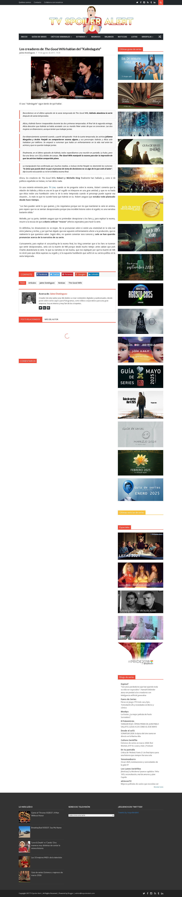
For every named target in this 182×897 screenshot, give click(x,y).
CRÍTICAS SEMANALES (60, 37)
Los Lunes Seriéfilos (131, 769)
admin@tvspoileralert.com (85, 893)
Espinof (124, 684)
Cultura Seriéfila (129, 740)
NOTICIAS (122, 37)
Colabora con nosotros (53, 2)
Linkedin (93, 274)
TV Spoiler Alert (36, 893)
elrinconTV (126, 781)
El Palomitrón (127, 721)
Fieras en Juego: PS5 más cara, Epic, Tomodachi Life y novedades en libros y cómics (137, 705)
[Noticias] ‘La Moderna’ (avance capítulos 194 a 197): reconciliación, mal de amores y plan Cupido (140, 774)
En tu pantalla (128, 750)
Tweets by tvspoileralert (128, 812)
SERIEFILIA (146, 37)
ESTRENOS (80, 37)
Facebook (42, 274)
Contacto (37, 2)
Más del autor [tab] (51, 319)
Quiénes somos (25, 2)
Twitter (54, 274)
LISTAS (134, 37)
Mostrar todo (158, 787)
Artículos (32, 283)
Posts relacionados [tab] (30, 319)
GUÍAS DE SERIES (39, 37)
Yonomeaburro (128, 759)
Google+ (81, 274)
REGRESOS (95, 37)
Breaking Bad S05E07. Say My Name (46, 827)
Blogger (71, 893)
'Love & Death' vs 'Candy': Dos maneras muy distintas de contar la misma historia (45, 845)
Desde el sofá (128, 731)
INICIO (24, 37)
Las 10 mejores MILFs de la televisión (46, 857)
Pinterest (67, 274)
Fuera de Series (128, 699)
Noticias (61, 283)
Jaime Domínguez (27, 53)
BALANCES (109, 37)
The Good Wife (75, 283)
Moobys (125, 711)
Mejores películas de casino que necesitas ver (140, 784)
